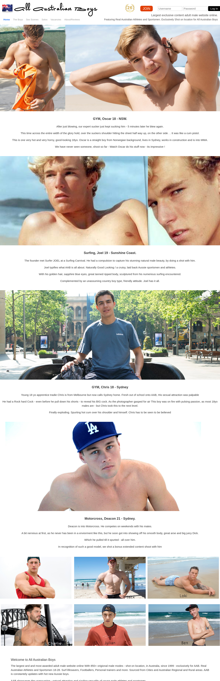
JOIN (146, 8)
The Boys (18, 19)
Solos (45, 19)
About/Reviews (72, 19)
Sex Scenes (32, 19)
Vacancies (55, 19)
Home (6, 19)
